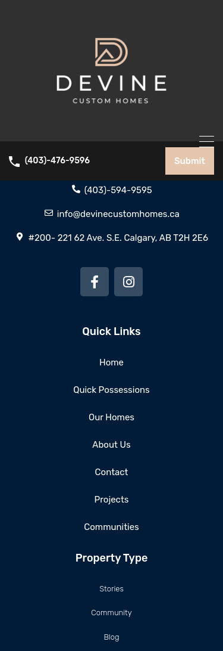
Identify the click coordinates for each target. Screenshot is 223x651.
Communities (111, 527)
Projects (112, 499)
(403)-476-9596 (57, 161)
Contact (111, 472)
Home (111, 362)
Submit (189, 161)
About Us (111, 444)
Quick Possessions (111, 390)
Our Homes (111, 417)
